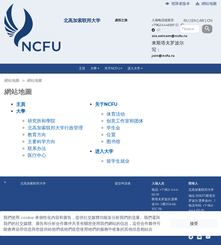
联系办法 (37, 148)
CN (209, 20)
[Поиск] (190, 29)
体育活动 (115, 114)
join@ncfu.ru (163, 56)
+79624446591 (163, 25)
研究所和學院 (41, 121)
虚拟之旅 (121, 20)
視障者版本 (177, 3)
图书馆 (113, 141)
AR (201, 20)
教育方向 (37, 134)
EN (194, 20)
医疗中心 (37, 155)
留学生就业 (117, 161)
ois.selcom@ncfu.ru (169, 36)
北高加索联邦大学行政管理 (55, 128)
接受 (194, 223)
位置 (111, 134)
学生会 (113, 128)
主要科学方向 (41, 141)
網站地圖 (206, 3)
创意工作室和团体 (124, 121)
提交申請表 (123, 183)
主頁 (82, 68)
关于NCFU (112, 68)
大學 (93, 68)
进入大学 (133, 68)
